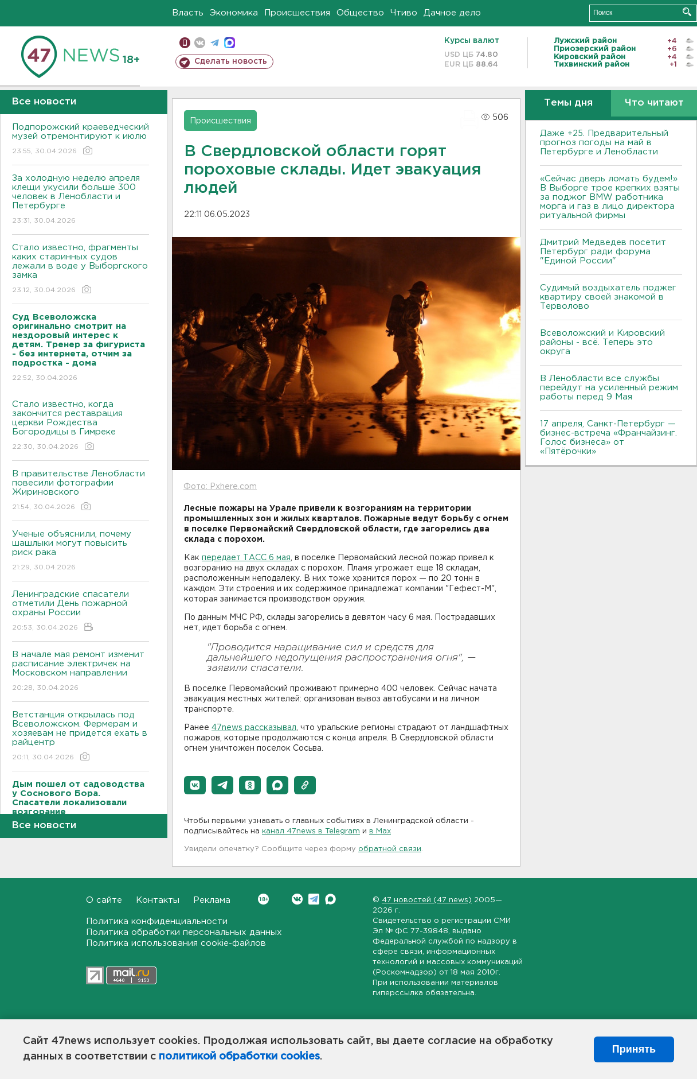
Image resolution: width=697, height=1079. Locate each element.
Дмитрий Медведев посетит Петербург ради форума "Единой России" (603, 252)
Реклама (211, 900)
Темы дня (568, 103)
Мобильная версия (184, 42)
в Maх (380, 831)
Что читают (654, 103)
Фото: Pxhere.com (220, 486)
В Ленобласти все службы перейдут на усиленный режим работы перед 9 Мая (609, 388)
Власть (187, 13)
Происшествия (297, 13)
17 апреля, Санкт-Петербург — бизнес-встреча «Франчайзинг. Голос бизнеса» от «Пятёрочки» (608, 437)
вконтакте (199, 42)
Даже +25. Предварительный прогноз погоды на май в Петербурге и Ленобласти (604, 143)
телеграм (214, 42)
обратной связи (389, 849)
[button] (195, 785)
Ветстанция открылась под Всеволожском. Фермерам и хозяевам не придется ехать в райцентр (80, 736)
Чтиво (403, 13)
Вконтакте (263, 899)
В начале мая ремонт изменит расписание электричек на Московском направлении (80, 672)
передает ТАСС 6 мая (246, 557)
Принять (634, 1049)
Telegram (313, 899)
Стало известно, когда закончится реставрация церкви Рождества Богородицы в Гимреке (80, 426)
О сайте (104, 900)
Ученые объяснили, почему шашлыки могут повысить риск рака (80, 551)
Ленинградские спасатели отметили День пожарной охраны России (80, 611)
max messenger (229, 42)
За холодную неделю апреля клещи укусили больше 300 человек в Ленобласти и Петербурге (80, 200)
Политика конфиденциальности (157, 921)
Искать (687, 11)
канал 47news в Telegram (311, 831)
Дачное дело (452, 13)
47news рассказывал (254, 727)
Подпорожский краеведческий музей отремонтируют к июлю (80, 139)
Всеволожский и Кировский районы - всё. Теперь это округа (602, 342)
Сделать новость (230, 61)
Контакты (157, 900)
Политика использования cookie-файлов (176, 943)
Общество (360, 13)
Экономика (234, 13)
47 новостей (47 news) (427, 900)
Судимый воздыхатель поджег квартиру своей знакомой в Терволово (608, 297)
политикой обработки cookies (239, 1056)
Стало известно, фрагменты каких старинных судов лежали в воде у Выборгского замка (80, 269)
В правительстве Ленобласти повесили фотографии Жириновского (80, 491)
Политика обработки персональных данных (184, 932)
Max (330, 899)
